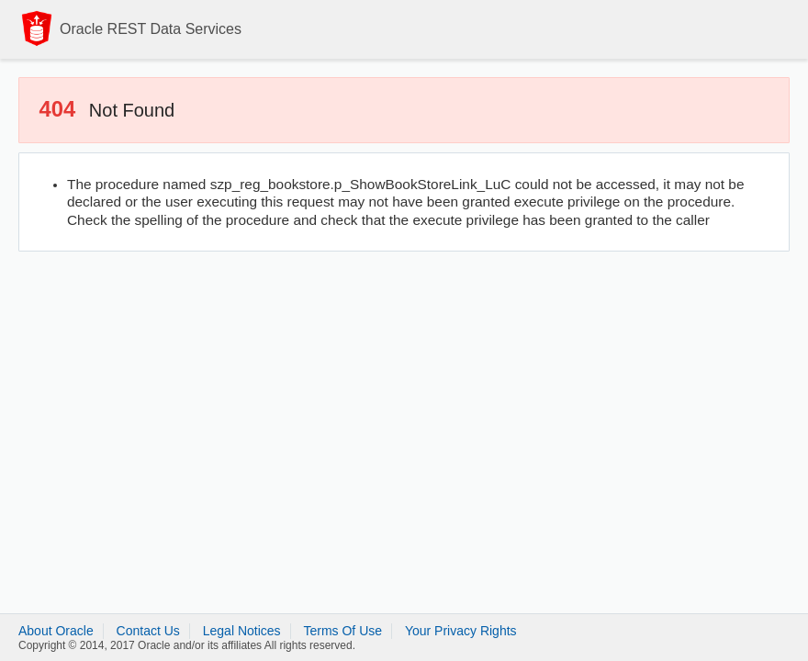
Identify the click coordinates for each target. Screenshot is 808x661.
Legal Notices (242, 630)
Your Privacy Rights (461, 630)
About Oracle (56, 630)
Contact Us (148, 630)
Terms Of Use (342, 630)
